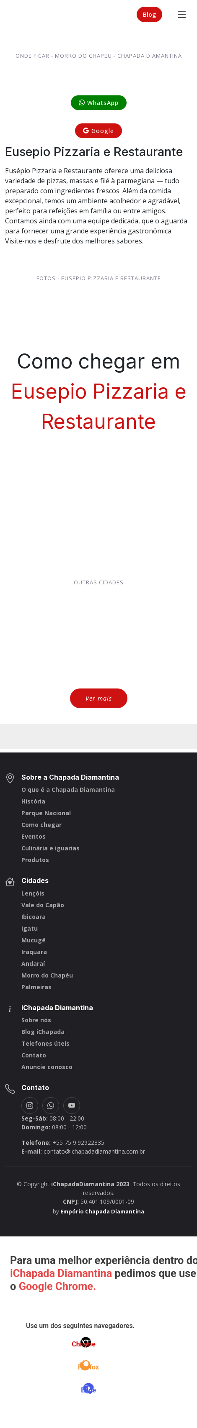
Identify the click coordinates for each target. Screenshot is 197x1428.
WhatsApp (99, 103)
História (33, 801)
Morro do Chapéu (47, 975)
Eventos (33, 836)
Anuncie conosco (47, 1067)
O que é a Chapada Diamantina (68, 790)
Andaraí (33, 964)
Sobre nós (36, 1020)
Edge (88, 1390)
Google (98, 131)
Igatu (29, 929)
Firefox (88, 1367)
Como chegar (41, 825)
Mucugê (33, 940)
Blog (149, 14)
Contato (33, 1055)
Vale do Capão (42, 905)
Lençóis (32, 893)
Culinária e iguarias (50, 848)
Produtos (35, 860)
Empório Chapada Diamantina (102, 1211)
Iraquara (34, 952)
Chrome (84, 1344)
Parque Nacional (46, 813)
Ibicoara (33, 917)
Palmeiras (36, 987)
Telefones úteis (45, 1044)
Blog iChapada (43, 1032)
